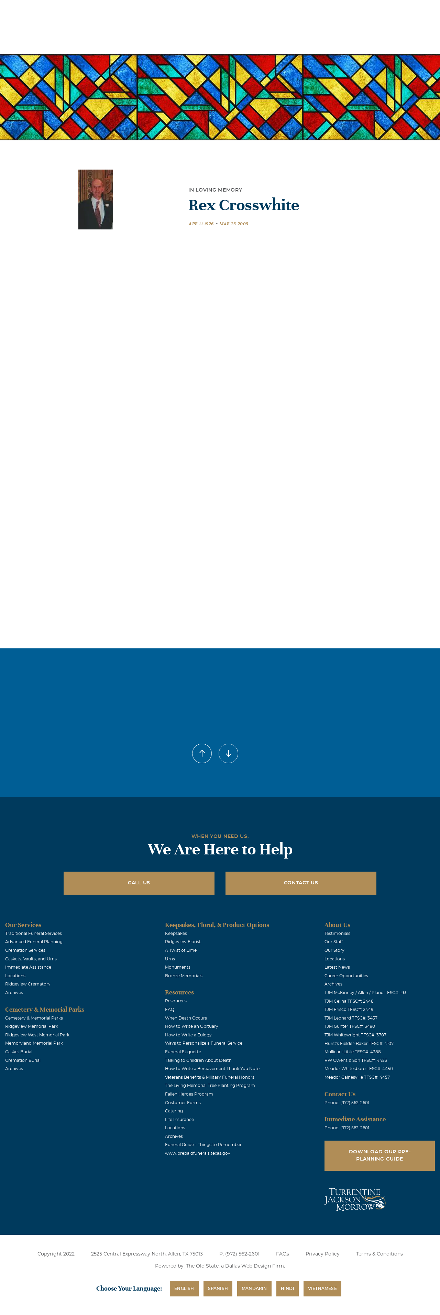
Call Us (139, 883)
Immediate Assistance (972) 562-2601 (395, 10)
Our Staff (333, 942)
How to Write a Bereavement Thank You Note (212, 1069)
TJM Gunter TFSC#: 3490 (349, 1026)
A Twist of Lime (181, 950)
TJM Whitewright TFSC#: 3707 (355, 1035)
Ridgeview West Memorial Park (37, 1035)
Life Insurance (179, 1120)
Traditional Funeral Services (33, 933)
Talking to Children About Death (198, 1060)
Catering (174, 1111)
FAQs (282, 1254)
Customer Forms (183, 1103)
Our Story (334, 950)
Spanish (218, 1288)
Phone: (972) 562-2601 (346, 1103)
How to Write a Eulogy (188, 1035)
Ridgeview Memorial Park (31, 1026)
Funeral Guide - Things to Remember (203, 1145)
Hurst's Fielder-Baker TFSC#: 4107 (359, 1044)
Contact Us (301, 883)
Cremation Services (25, 950)
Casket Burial (18, 1052)
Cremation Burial (23, 1060)
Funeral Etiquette (183, 1052)
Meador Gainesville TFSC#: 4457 (357, 1077)
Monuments (177, 967)
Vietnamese (322, 1288)
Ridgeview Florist (183, 942)
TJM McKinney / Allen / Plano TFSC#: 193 (365, 993)
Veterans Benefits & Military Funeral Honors (209, 1077)
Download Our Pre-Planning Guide (380, 1156)
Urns (170, 959)
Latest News (337, 967)
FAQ (169, 1009)
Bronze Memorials (183, 976)
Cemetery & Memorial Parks (34, 1018)
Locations (233, 10)
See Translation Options (321, 11)
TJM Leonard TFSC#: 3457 (350, 1018)
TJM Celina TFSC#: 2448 (349, 1001)
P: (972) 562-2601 (239, 1254)
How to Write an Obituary (191, 1026)
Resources (176, 1001)
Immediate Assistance (28, 967)
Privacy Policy (323, 1254)
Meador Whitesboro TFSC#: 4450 (358, 1069)
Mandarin (254, 1288)
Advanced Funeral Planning (34, 942)
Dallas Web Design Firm (254, 1266)
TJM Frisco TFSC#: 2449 (348, 1009)
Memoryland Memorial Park (34, 1043)
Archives (14, 993)
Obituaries (272, 10)
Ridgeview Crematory (28, 984)
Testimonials (337, 933)
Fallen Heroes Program (189, 1094)
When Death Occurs (186, 1018)
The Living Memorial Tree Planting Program (210, 1086)
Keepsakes (176, 933)
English (184, 1288)
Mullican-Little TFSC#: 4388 (352, 1052)
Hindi (287, 1288)
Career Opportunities (346, 976)
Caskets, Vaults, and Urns (31, 959)
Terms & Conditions (379, 1254)
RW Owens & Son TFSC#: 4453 (355, 1060)
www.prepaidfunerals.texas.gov (197, 1153)
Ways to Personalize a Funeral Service (203, 1043)
